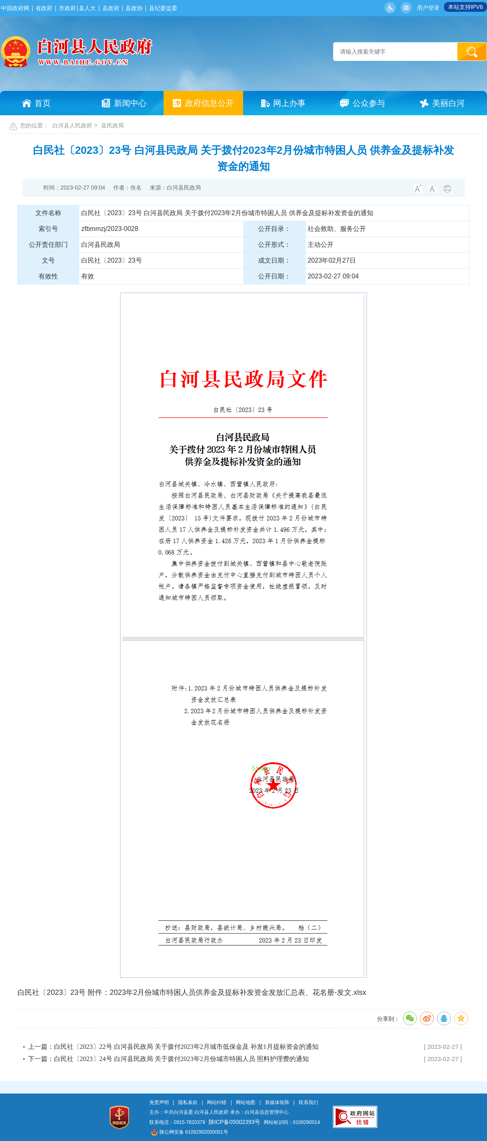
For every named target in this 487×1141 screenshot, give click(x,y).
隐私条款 (188, 1102)
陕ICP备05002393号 (235, 1122)
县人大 (87, 8)
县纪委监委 (163, 8)
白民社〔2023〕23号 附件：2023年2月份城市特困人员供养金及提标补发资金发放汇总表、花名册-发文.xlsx (191, 992)
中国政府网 (15, 8)
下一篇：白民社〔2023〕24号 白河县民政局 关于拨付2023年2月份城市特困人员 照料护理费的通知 (168, 1058)
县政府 (110, 8)
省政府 (43, 8)
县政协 (133, 8)
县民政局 (112, 125)
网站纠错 (216, 1102)
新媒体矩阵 (277, 1102)
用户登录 (428, 7)
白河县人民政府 (72, 125)
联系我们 (308, 1102)
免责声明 (159, 1102)
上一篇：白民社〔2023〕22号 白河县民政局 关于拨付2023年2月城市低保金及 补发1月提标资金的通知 (173, 1046)
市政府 (67, 8)
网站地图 (245, 1102)
